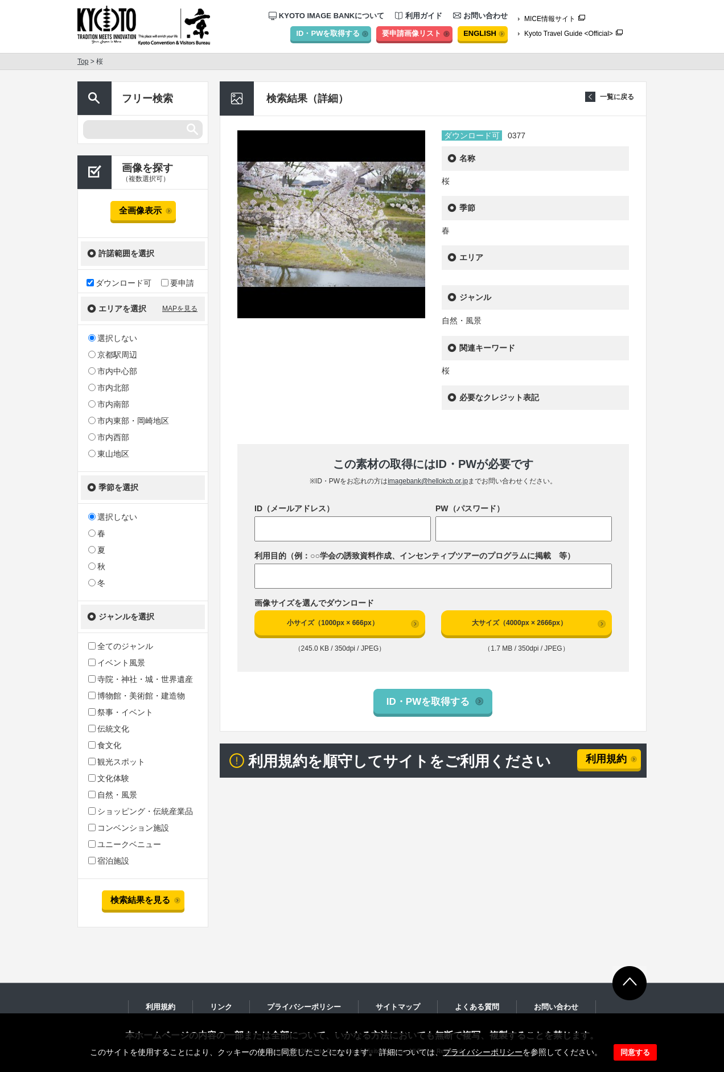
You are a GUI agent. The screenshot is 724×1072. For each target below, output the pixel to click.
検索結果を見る (140, 900)
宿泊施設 (108, 860)
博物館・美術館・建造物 (136, 695)
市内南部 (108, 404)
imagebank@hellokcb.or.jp (428, 481)
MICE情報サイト (549, 19)
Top (82, 61)
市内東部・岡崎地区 (128, 420)
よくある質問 (477, 1007)
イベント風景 (116, 662)
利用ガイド (418, 15)
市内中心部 (112, 371)
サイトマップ (398, 1007)
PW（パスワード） (469, 508)
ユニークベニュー (124, 844)
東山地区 (108, 453)
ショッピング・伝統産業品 (140, 811)
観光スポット (116, 761)
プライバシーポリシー (483, 1052)
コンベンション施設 (128, 827)
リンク (221, 1007)
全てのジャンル (120, 646)
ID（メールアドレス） (294, 508)
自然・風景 (112, 794)
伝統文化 (108, 728)
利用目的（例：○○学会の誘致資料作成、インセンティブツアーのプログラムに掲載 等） (414, 555)
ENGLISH (479, 33)
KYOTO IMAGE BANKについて (326, 15)
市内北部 (108, 387)
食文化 (104, 745)
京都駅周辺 (112, 354)
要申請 (177, 282)
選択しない (112, 338)
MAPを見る (180, 309)
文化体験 (108, 778)
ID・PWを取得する (328, 33)
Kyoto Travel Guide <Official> (568, 34)
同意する (635, 1052)
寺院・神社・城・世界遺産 (140, 679)
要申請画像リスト (411, 33)
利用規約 (606, 759)
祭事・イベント (120, 712)
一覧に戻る (617, 97)
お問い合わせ (480, 15)
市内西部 (108, 437)
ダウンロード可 (119, 282)
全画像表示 (140, 210)
